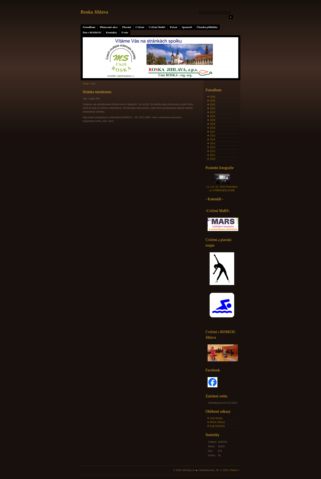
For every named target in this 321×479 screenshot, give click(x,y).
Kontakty (111, 32)
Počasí (173, 27)
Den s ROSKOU (92, 32)
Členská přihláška (207, 27)
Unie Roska (216, 418)
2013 (212, 147)
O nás (124, 32)
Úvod (85, 83)
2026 (212, 96)
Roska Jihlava (94, 12)
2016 (212, 135)
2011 (212, 155)
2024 (212, 104)
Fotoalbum (89, 27)
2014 (212, 143)
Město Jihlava (217, 422)
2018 (212, 127)
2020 (212, 120)
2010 (212, 159)
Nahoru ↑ (235, 470)
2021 (212, 116)
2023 (212, 108)
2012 (212, 151)
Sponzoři (187, 27)
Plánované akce (109, 27)
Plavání (126, 27)
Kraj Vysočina (217, 426)
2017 (212, 131)
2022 (212, 112)
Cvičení (140, 27)
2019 (212, 124)
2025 (212, 100)
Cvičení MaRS (157, 27)
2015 (212, 139)
